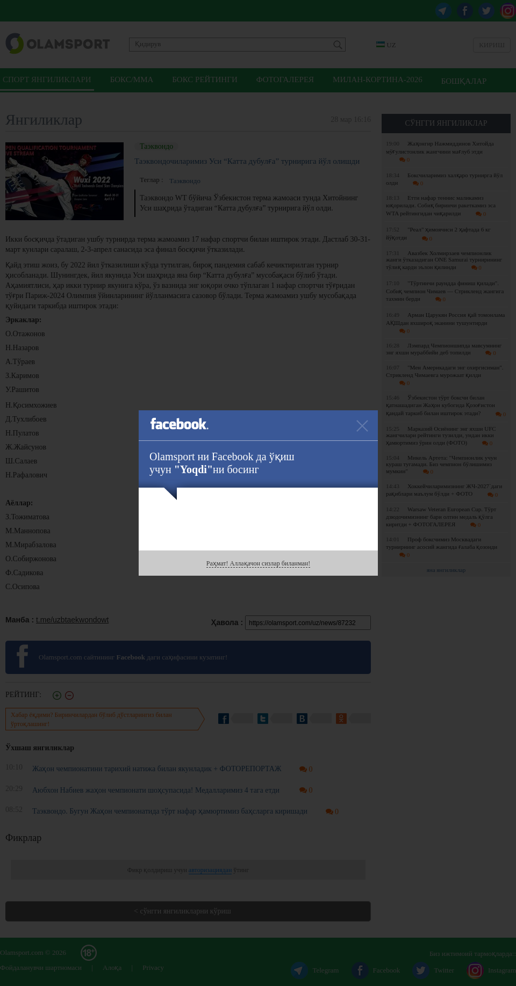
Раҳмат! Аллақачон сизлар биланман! (258, 563)
